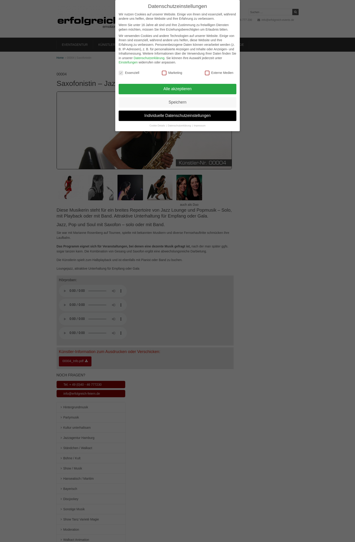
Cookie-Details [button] (157, 125)
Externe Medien (219, 73)
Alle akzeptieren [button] (177, 89)
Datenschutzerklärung (149, 58)
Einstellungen (128, 62)
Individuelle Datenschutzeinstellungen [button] (177, 115)
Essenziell (129, 73)
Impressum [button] (200, 125)
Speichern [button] (178, 102)
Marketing (172, 73)
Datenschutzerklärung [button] (180, 125)
